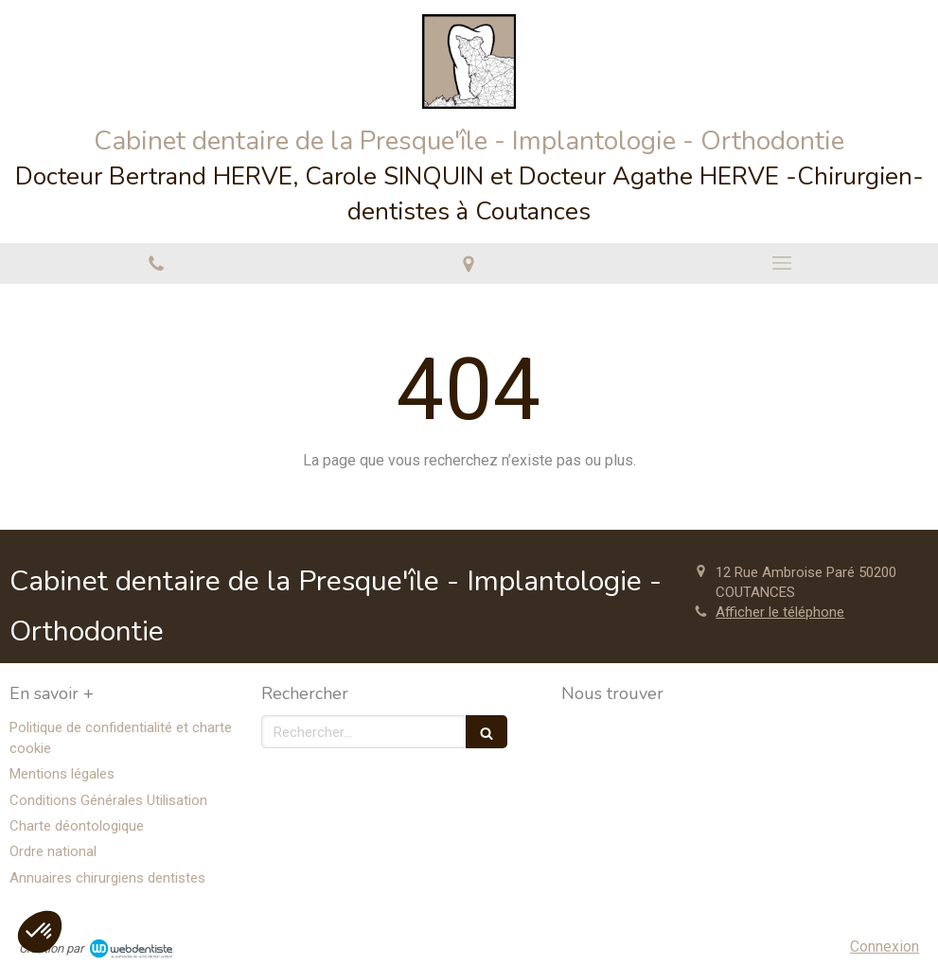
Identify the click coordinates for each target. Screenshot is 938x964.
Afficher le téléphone (780, 612)
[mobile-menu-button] (782, 263)
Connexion (884, 946)
